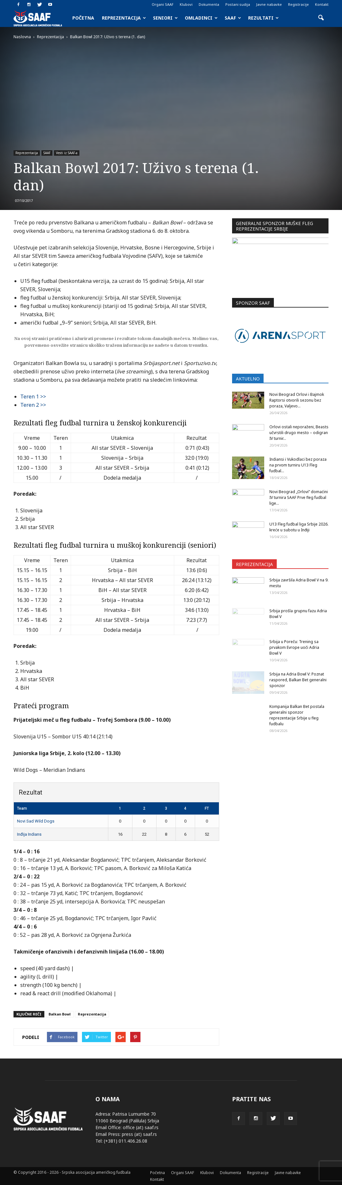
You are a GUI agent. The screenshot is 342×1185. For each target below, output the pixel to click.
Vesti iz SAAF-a (66, 153)
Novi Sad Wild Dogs (35, 821)
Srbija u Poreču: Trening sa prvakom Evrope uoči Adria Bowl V (294, 647)
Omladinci (201, 18)
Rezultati (263, 18)
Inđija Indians (29, 834)
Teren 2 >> (33, 404)
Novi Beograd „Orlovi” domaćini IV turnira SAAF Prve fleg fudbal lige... (298, 497)
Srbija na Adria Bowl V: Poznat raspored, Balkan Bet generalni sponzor (298, 679)
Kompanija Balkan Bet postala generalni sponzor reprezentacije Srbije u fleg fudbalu (296, 715)
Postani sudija (237, 4)
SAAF (233, 18)
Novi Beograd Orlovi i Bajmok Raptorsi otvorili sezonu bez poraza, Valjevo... (296, 400)
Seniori (165, 18)
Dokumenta (209, 4)
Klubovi (186, 4)
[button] (320, 18)
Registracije (298, 4)
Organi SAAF (163, 4)
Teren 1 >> (33, 396)
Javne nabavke (269, 4)
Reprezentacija (124, 18)
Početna (83, 18)
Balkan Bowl (60, 1014)
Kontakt (321, 4)
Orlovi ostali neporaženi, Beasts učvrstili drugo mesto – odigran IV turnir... (298, 432)
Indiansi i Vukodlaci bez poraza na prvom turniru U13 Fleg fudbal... (298, 465)
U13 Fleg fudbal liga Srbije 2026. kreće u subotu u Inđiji (298, 527)
